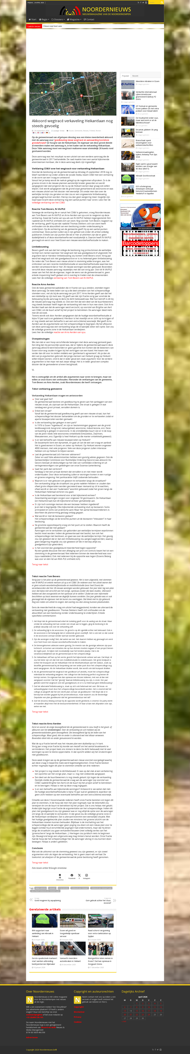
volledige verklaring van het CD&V (48, 202)
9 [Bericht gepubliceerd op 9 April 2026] (142, 1007)
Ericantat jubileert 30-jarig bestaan (147, 130)
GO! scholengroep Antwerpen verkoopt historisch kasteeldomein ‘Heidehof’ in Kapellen (146, 190)
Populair (125, 76)
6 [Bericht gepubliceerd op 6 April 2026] (124, 1007)
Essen (71, 131)
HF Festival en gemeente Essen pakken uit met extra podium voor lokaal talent (147, 108)
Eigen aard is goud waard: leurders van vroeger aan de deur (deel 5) (147, 166)
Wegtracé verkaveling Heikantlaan (46, 891)
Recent (135, 76)
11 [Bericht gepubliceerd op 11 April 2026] (155, 1007)
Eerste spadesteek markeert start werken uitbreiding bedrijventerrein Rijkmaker (44, 961)
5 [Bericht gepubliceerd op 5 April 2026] (160, 1003)
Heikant (52, 888)
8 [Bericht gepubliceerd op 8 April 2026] (136, 1007)
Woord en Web (48, 1027)
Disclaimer (79, 1012)
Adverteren (32, 1037)
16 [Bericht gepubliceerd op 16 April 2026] (143, 1011)
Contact (89, 19)
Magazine (73, 19)
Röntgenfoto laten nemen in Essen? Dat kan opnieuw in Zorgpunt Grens (100, 961)
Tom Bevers (63, 888)
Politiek (92, 131)
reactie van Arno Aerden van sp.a (69, 332)
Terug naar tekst (40, 564)
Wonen (98, 131)
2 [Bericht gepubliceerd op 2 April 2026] (142, 1003)
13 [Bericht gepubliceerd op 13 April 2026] (125, 1011)
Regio (43, 19)
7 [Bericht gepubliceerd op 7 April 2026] (130, 1007)
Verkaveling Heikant (80, 888)
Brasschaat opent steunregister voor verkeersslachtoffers (144, 142)
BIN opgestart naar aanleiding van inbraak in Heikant (42, 933)
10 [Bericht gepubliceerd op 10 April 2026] (149, 1007)
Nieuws (86, 131)
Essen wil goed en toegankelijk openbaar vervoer (70, 933)
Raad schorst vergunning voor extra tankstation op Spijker (99, 933)
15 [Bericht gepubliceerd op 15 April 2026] (137, 1011)
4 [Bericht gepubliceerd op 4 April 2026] (154, 1003)
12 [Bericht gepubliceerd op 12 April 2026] (161, 1007)
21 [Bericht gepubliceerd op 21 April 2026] (131, 1014)
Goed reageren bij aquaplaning (48, 899)
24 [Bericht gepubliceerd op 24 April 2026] (149, 1014)
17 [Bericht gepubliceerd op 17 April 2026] (149, 1011)
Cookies (78, 1022)
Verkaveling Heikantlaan (101, 888)
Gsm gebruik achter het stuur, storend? (97, 900)
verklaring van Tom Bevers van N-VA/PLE (73, 278)
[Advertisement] (95, 52)
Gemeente (78, 131)
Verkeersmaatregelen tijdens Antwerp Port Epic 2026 (146, 154)
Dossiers (57, 19)
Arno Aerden (41, 888)
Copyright (79, 1007)
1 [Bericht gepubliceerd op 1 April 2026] (136, 1003)
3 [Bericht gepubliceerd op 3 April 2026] (148, 1003)
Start (32, 19)
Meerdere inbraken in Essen (147, 81)
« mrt (124, 1021)
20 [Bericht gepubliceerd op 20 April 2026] (125, 1014)
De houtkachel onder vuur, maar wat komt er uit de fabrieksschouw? (147, 120)
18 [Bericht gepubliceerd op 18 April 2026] (155, 1011)
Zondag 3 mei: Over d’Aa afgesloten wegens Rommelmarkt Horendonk (69, 26)
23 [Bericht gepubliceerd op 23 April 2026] (143, 1014)
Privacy (77, 1017)
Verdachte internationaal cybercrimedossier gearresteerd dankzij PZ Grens (146, 95)
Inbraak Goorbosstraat (145, 175)
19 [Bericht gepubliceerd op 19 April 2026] (161, 1011)
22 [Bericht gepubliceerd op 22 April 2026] (137, 1014)
